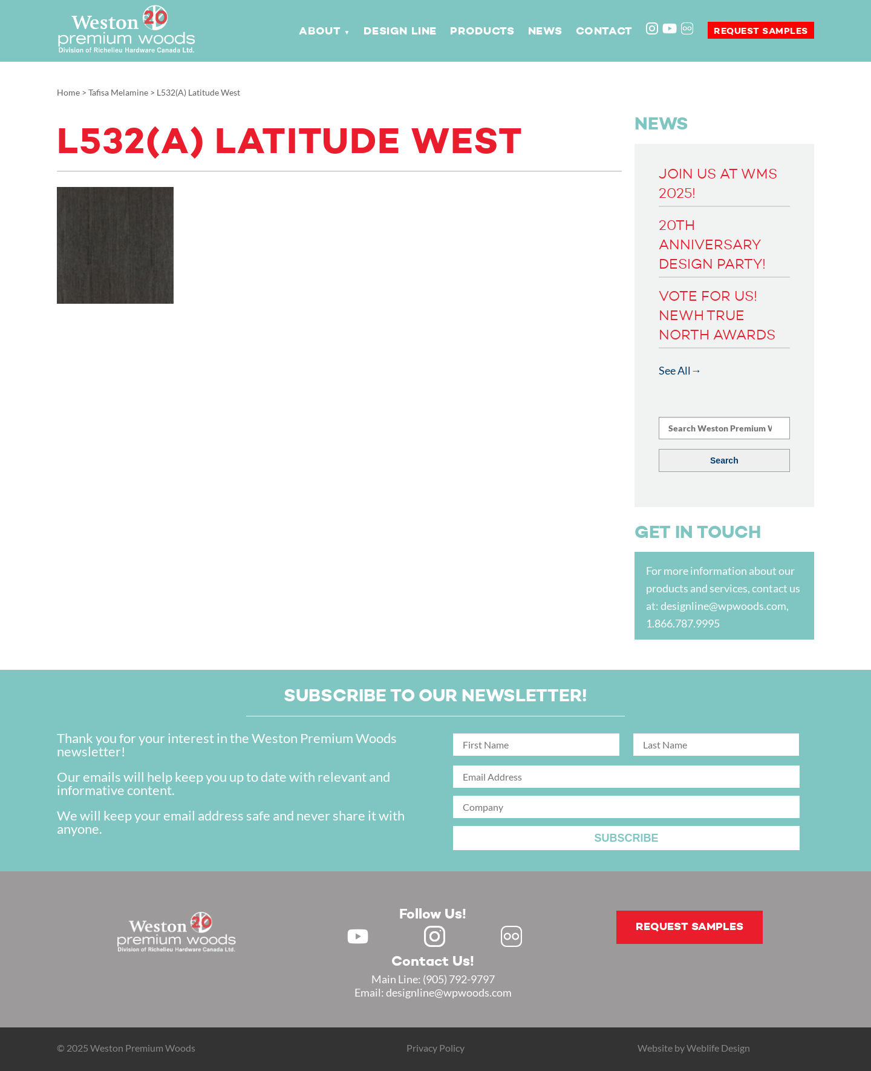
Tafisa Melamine (118, 92)
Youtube (669, 28)
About (320, 31)
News (545, 31)
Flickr (688, 29)
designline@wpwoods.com (723, 605)
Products (482, 31)
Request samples (761, 31)
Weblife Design (718, 1047)
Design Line (400, 31)
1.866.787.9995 (683, 623)
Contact (604, 31)
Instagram (653, 29)
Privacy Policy (435, 1047)
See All (675, 370)
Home (68, 92)
